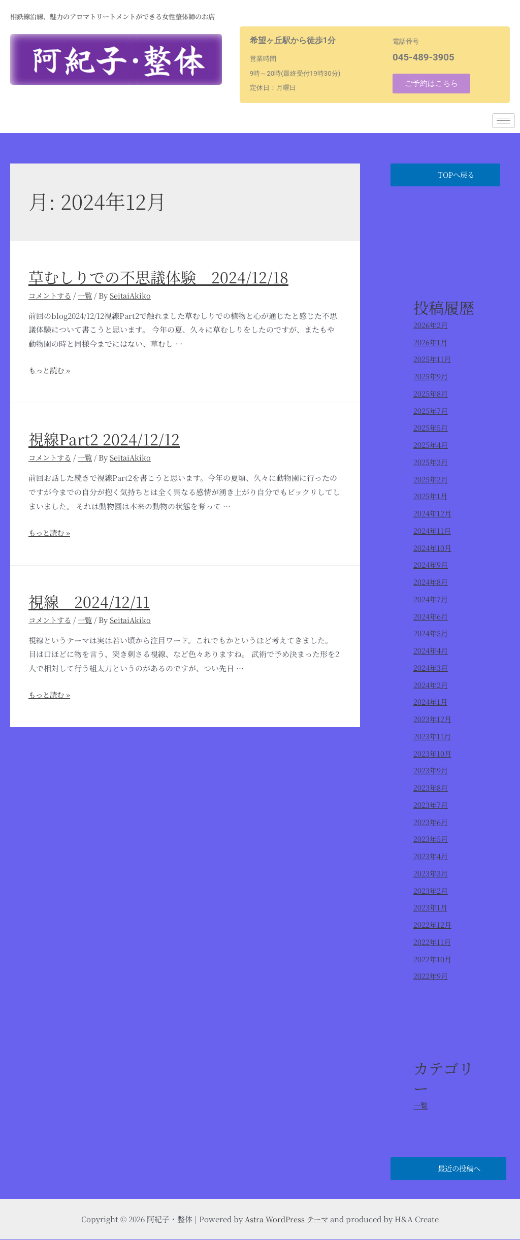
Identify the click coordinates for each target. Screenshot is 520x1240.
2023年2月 (431, 890)
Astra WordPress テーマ (286, 1219)
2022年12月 (432, 925)
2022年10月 (432, 959)
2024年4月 (431, 650)
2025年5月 (431, 427)
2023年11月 (432, 736)
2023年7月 (431, 804)
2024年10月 (432, 547)
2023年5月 (431, 839)
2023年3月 (431, 873)
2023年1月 (430, 907)
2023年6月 (431, 822)
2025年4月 (431, 445)
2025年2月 (431, 479)
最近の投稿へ (461, 1169)
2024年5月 (431, 633)
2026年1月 (430, 342)
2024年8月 (431, 582)
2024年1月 (430, 702)
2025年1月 (430, 496)
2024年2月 (431, 684)
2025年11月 (432, 359)
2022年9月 (431, 976)
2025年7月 (431, 410)
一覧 (88, 295)
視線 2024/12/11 (89, 601)
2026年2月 (431, 324)
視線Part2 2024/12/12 (104, 439)
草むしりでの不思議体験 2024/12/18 (158, 277)
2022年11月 (432, 941)
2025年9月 (431, 376)
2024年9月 (431, 565)
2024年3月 (431, 667)
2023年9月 (431, 770)
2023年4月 (431, 856)
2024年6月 (431, 616)
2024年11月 (432, 530)
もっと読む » (50, 370)
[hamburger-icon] (503, 120)
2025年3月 (431, 461)
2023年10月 (432, 753)
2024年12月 (432, 513)
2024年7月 (431, 599)
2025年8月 (431, 393)
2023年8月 (431, 787)
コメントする (51, 295)
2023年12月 (432, 719)
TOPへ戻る (459, 175)
